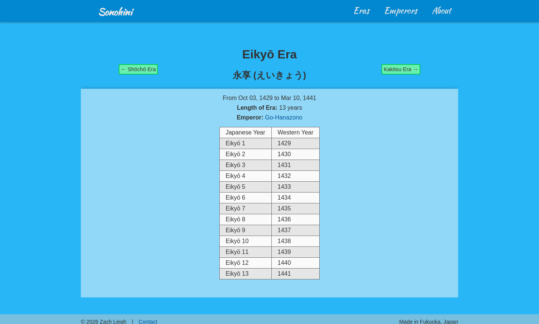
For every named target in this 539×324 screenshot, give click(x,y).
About (441, 10)
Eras (361, 10)
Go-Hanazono (283, 117)
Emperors (400, 10)
